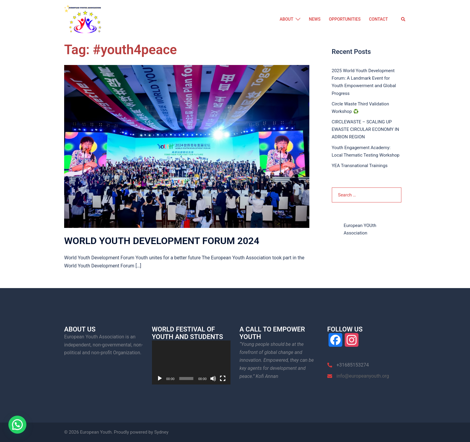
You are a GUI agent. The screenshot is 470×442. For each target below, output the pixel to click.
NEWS (314, 19)
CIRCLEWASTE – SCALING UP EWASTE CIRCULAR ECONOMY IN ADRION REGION (365, 129)
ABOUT (286, 19)
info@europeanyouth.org (363, 376)
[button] (403, 19)
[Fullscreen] (223, 379)
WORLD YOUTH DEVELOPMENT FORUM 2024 (161, 240)
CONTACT (378, 19)
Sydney (161, 432)
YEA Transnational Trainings (360, 165)
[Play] (160, 379)
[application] (191, 362)
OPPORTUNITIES (345, 19)
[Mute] (213, 379)
